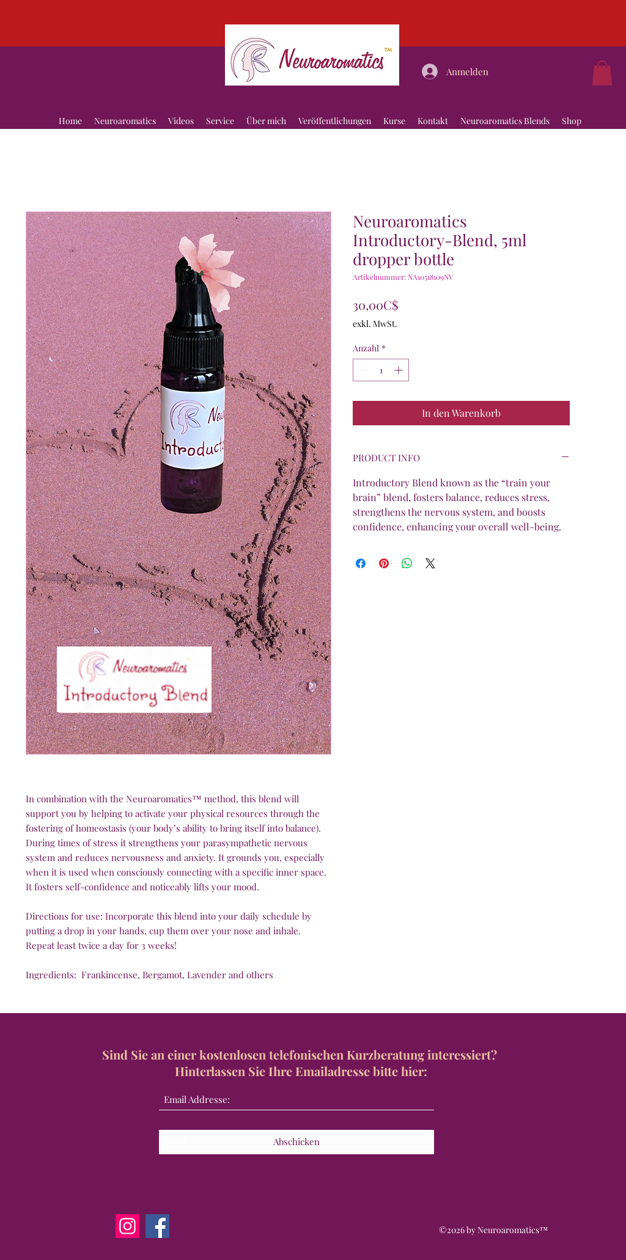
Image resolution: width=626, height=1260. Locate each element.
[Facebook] (157, 1226)
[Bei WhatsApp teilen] (407, 563)
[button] (602, 73)
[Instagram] (127, 1226)
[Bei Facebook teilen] (360, 563)
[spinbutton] (381, 370)
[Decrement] (362, 370)
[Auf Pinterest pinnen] (384, 563)
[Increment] (399, 370)
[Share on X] (430, 563)
